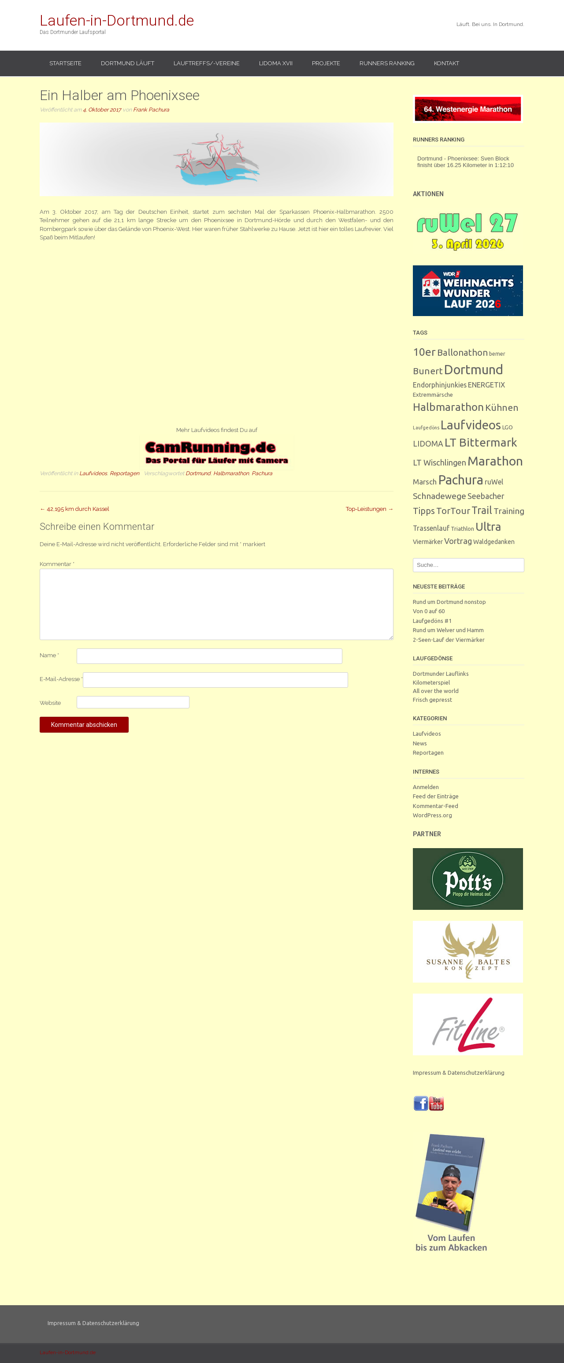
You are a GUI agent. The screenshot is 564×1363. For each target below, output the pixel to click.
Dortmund (198, 473)
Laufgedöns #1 (432, 621)
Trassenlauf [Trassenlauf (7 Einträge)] (431, 528)
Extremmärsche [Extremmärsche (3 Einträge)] (433, 394)
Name (49, 655)
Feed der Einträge (436, 796)
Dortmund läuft (127, 63)
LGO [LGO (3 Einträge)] (507, 427)
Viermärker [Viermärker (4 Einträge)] (428, 541)
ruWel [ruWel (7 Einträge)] (494, 482)
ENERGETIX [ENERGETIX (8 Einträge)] (486, 385)
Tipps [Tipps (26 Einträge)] (424, 511)
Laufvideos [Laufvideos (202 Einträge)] (471, 425)
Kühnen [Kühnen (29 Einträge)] (502, 407)
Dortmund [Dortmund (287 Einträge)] (473, 369)
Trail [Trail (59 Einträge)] (481, 510)
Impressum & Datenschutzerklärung (459, 1072)
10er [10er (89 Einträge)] (424, 352)
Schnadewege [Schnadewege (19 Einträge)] (439, 496)
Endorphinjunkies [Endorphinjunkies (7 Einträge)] (440, 385)
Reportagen (124, 473)
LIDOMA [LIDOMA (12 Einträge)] (428, 443)
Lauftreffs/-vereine (207, 63)
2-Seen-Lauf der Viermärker (449, 640)
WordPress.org (432, 815)
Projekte (326, 63)
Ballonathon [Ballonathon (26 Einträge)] (462, 352)
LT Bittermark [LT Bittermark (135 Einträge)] (481, 442)
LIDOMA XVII (276, 63)
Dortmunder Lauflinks (441, 673)
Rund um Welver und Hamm (448, 630)
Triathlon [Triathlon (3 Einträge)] (462, 528)
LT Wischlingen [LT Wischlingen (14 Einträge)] (439, 462)
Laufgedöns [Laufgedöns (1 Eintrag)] (426, 427)
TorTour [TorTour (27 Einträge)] (453, 511)
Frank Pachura (151, 109)
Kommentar (57, 564)
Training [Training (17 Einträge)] (509, 511)
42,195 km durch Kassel (74, 509)
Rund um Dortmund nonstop (449, 602)
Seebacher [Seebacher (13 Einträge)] (486, 496)
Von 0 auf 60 (429, 611)
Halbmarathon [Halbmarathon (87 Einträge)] (448, 407)
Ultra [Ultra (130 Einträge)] (488, 526)
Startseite (65, 63)
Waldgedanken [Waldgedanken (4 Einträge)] (494, 541)
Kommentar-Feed (435, 806)
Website (50, 703)
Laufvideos (93, 473)
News (420, 743)
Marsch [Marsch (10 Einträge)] (425, 481)
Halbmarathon (231, 473)
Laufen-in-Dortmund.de (117, 20)
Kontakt (446, 63)
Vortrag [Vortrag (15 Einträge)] (458, 540)
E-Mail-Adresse (61, 679)
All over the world (436, 691)
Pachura (262, 473)
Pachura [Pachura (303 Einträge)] (460, 480)
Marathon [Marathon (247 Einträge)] (495, 461)
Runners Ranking (387, 63)
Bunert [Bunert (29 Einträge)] (428, 371)
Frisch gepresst (432, 699)
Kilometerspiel (431, 682)
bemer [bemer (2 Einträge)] (497, 354)
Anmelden (426, 787)
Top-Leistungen (369, 509)
